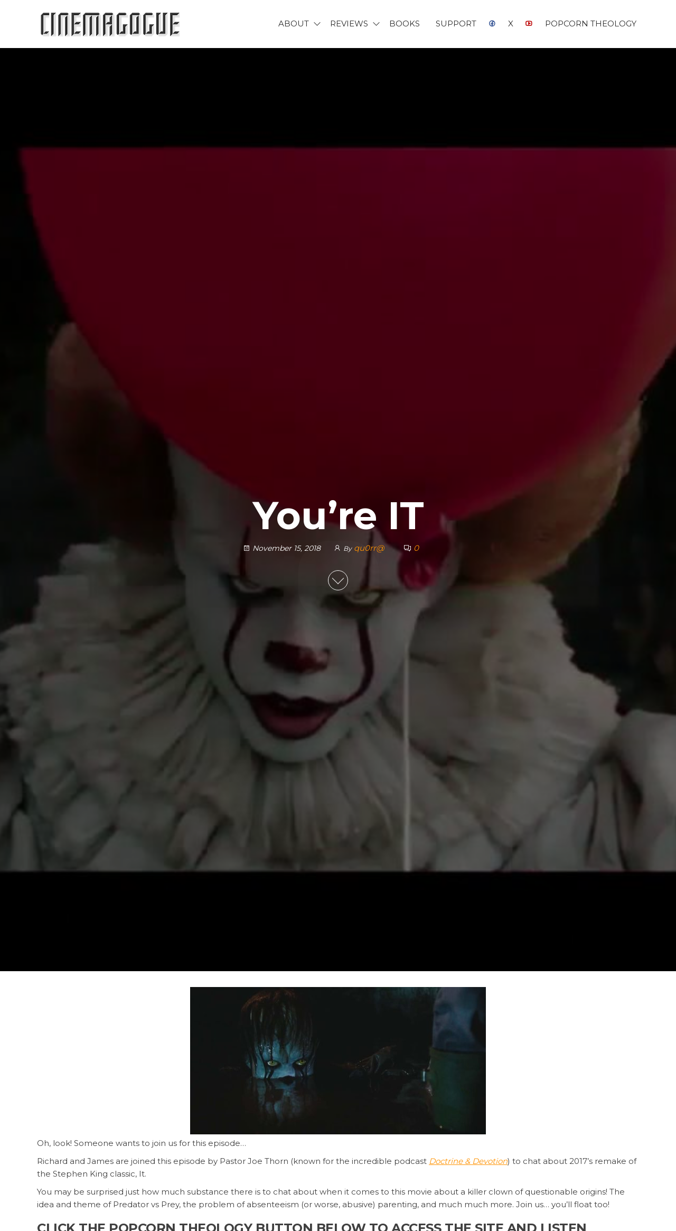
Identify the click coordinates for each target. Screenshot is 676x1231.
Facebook (492, 24)
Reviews (349, 23)
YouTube (529, 24)
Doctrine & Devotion (468, 1161)
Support (456, 23)
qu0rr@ (370, 548)
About (293, 23)
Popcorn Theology (590, 23)
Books (404, 23)
